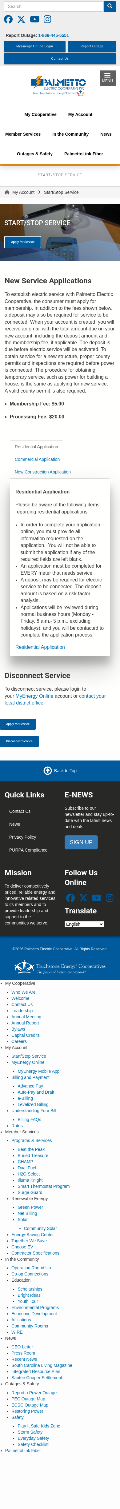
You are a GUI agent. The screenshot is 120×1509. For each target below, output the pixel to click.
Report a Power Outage (34, 1392)
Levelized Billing (33, 1104)
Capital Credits (25, 1035)
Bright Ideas (29, 1295)
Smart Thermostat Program (44, 1186)
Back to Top (65, 770)
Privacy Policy (22, 837)
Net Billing (27, 1213)
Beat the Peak (31, 1149)
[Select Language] (84, 924)
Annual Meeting (26, 1016)
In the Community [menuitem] (70, 134)
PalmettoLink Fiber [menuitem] (83, 153)
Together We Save (29, 1240)
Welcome (20, 998)
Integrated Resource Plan (35, 1371)
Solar (23, 1219)
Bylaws (18, 1029)
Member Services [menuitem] (23, 134)
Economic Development (34, 1313)
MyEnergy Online (35, 696)
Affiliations (21, 1319)
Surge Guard (30, 1192)
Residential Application (40, 647)
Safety (17, 1417)
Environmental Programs (35, 1307)
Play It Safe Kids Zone (39, 1425)
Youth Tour (28, 1301)
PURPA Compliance (28, 850)
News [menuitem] (106, 134)
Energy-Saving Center (32, 1234)
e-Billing (25, 1098)
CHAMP (25, 1161)
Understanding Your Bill (33, 1110)
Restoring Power (27, 1411)
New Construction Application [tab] (43, 471)
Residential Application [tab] (36, 446)
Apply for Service (22, 242)
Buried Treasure (33, 1155)
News (14, 824)
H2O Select (29, 1174)
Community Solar (40, 1228)
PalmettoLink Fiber (23, 1450)
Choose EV (22, 1246)
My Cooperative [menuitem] (41, 114)
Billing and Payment (30, 1077)
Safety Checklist (33, 1444)
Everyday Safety (33, 1438)
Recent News (24, 1359)
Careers (19, 1041)
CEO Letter (22, 1346)
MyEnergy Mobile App (38, 1071)
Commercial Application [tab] (37, 459)
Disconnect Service (19, 741)
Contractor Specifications (35, 1253)
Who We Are (23, 992)
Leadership (22, 1010)
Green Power (30, 1207)
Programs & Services (31, 1140)
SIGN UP (81, 842)
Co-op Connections (29, 1273)
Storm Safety (30, 1432)
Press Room (23, 1353)
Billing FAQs (29, 1119)
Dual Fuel (27, 1167)
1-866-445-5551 (53, 35)
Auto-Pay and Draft (36, 1092)
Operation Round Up (31, 1267)
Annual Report (25, 1022)
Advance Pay (30, 1086)
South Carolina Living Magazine (41, 1365)
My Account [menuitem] (80, 114)
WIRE (17, 1332)
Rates (17, 1125)
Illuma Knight (30, 1180)
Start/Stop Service (28, 1056)
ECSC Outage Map (29, 1405)
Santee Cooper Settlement (36, 1377)
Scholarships (30, 1289)
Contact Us (19, 811)
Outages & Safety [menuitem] (35, 153)
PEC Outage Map (28, 1398)
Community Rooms (29, 1325)
